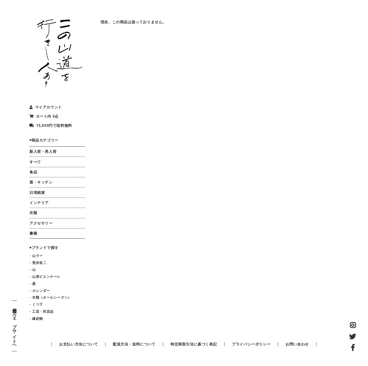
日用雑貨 (37, 193)
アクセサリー (41, 223)
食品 (33, 172)
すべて (35, 162)
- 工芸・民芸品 (41, 312)
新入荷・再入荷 (42, 151)
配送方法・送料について (134, 344)
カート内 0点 (44, 116)
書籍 (33, 233)
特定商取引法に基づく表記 (194, 344)
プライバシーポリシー (251, 344)
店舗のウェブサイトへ (14, 326)
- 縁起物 (36, 319)
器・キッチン (41, 182)
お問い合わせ (297, 344)
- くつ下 (36, 305)
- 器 (32, 284)
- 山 (32, 270)
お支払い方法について (78, 344)
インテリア (39, 203)
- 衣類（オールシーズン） (50, 298)
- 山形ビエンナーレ (45, 277)
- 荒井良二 (38, 263)
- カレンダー (39, 291)
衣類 (33, 213)
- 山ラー (36, 256)
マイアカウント (45, 107)
